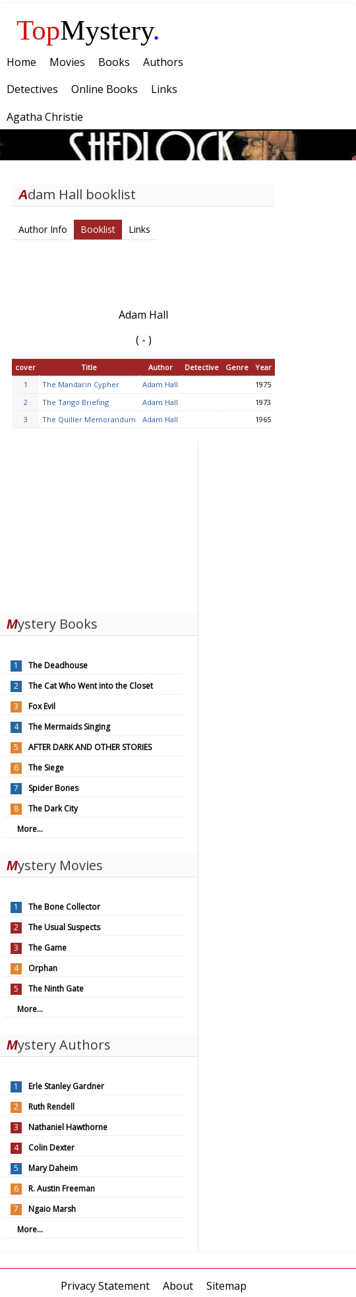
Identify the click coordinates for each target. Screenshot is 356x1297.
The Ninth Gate (56, 988)
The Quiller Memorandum (89, 419)
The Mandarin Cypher (80, 384)
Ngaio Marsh (52, 1209)
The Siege (46, 767)
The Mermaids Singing (69, 726)
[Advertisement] (99, 523)
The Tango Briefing (75, 402)
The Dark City (53, 808)
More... (30, 829)
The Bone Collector (64, 906)
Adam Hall (160, 384)
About (178, 1286)
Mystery (88, 30)
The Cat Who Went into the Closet (90, 685)
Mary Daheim (53, 1168)
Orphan (42, 968)
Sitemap (226, 1286)
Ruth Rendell (51, 1106)
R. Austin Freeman (61, 1188)
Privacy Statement (105, 1286)
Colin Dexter (51, 1147)
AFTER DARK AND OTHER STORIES (90, 747)
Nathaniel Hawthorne (67, 1127)
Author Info (42, 229)
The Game (47, 947)
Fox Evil (41, 706)
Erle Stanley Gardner (66, 1086)
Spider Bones (53, 788)
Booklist (97, 229)
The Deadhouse (58, 665)
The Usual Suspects (64, 927)
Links (139, 229)
